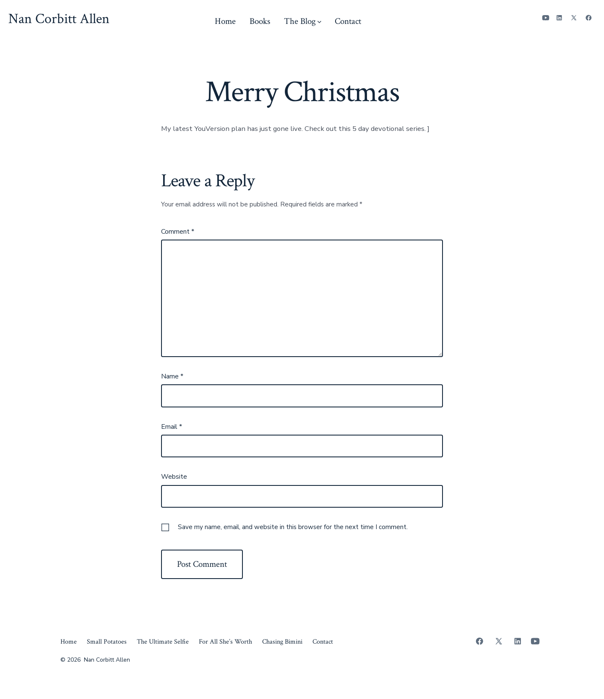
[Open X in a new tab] (574, 18)
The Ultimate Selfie (163, 641)
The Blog (302, 21)
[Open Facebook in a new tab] (588, 18)
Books (260, 21)
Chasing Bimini (282, 641)
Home (225, 21)
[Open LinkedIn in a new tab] (559, 18)
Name (172, 376)
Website (174, 476)
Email (171, 426)
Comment (177, 231)
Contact (348, 21)
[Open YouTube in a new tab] (545, 18)
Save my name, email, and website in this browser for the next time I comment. (293, 527)
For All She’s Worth (225, 641)
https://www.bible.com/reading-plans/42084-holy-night (249, 149)
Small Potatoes (107, 641)
